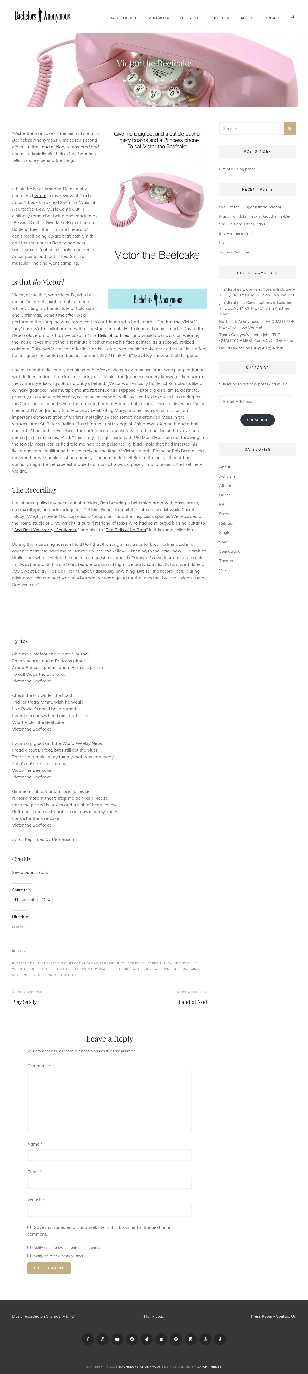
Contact (271, 16)
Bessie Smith (115, 963)
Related (226, 523)
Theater (226, 560)
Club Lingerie (38, 969)
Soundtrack (229, 551)
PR (221, 504)
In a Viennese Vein (235, 233)
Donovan (99, 969)
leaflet (52, 355)
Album (225, 485)
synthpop (21, 975)
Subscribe (220, 16)
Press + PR (189, 16)
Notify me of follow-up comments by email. (67, 1247)
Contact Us (286, 1316)
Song (21, 951)
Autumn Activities (235, 252)
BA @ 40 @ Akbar (278, 340)
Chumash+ (55, 1316)
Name (35, 1144)
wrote (40, 195)
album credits (34, 872)
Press (224, 513)
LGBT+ (176, 969)
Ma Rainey (191, 969)
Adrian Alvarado (43, 963)
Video (224, 570)
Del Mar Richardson (71, 969)
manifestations (90, 390)
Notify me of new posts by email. (59, 1256)
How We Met (282, 294)
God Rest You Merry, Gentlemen (45, 529)
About (247, 16)
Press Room (261, 1316)
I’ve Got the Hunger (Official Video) (250, 206)
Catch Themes (209, 1366)
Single (224, 532)
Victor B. (39, 975)
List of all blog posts (237, 168)
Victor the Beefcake (66, 975)
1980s (21, 963)
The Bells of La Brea (109, 335)
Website (35, 1199)
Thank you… (154, 1316)
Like (222, 242)
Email (34, 1171)
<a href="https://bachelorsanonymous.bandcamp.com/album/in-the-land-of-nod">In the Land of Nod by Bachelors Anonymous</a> (109, 610)
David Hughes (172, 80)
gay (133, 969)
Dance (225, 495)
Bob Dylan (136, 963)
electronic (119, 969)
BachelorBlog (124, 16)
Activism (227, 476)
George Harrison (154, 969)
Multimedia (158, 16)
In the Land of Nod (45, 146)
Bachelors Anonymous (82, 963)
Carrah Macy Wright (166, 963)
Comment (38, 1066)
